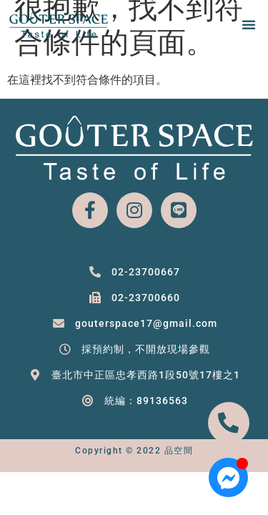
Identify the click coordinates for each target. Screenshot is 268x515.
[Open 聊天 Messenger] (228, 477)
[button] (248, 24)
